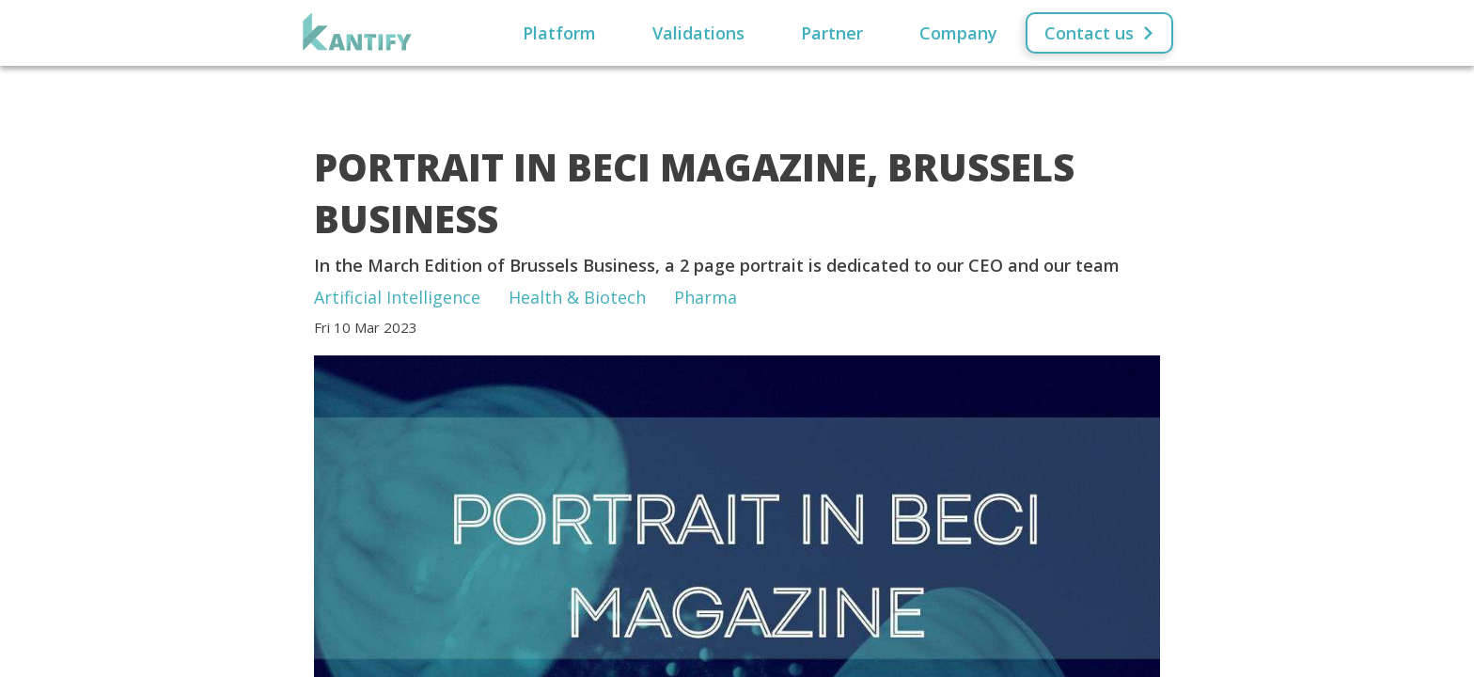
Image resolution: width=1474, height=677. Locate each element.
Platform (559, 33)
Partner (832, 33)
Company (958, 33)
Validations (698, 33)
